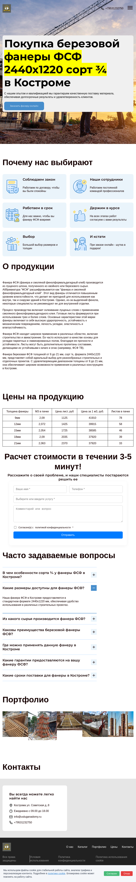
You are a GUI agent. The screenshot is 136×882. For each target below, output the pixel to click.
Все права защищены (9, 859)
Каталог (82, 846)
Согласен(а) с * (43, 527)
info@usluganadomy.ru (28, 816)
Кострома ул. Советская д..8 (31, 805)
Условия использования (39, 859)
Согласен (112, 873)
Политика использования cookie (111, 859)
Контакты (127, 846)
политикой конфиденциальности (53, 527)
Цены (114, 846)
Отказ (127, 873)
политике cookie (56, 873)
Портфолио (99, 846)
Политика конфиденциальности (71, 859)
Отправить (68, 535)
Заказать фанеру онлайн (24, 105)
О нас (69, 846)
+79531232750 (114, 8)
